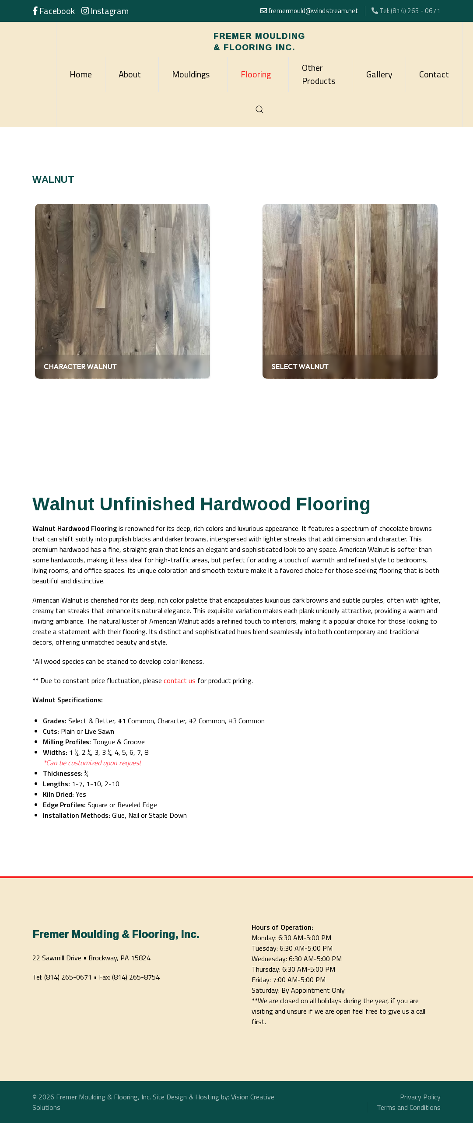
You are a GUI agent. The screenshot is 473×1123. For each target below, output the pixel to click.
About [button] (130, 74)
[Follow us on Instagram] (105, 12)
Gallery (379, 74)
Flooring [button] (256, 74)
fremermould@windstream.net (309, 11)
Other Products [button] (318, 74)
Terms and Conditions (409, 1107)
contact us (180, 680)
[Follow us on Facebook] (53, 12)
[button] (259, 109)
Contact (434, 74)
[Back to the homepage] (259, 39)
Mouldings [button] (191, 74)
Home (81, 74)
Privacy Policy (420, 1097)
